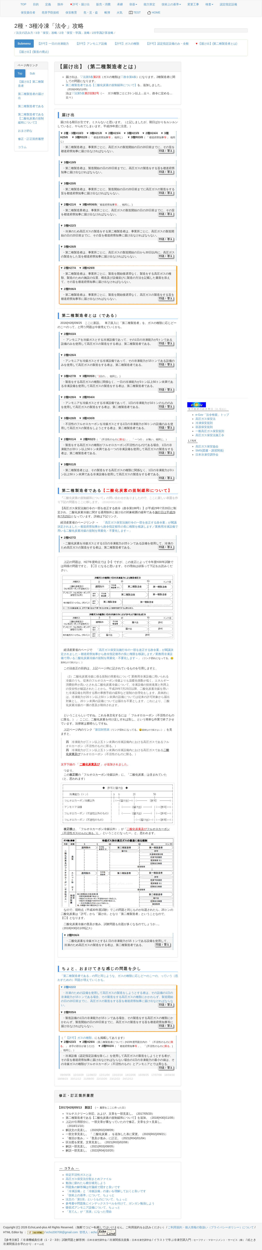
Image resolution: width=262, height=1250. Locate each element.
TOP (23, 4)
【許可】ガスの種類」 (80, 1037)
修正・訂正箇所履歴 (31, 138)
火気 (119, 12)
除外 (60, 4)
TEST (135, 13)
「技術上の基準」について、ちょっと (90, 1195)
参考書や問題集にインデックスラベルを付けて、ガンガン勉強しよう (110, 1203)
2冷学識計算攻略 (103, 32)
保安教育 (71, 12)
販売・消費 (103, 4)
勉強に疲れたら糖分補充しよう (86, 1183)
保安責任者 (28, 12)
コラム (22, 147)
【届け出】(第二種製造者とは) (216, 43)
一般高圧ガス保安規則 (209, 431)
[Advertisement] (217, 123)
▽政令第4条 (129, 77)
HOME (153, 13)
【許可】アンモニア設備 (91, 43)
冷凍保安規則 (204, 423)
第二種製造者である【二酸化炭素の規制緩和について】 (31, 118)
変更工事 (193, 4)
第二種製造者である (31, 106)
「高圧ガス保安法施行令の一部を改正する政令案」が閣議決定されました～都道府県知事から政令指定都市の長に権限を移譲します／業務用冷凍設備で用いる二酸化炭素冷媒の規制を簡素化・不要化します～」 (118, 526)
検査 (209, 4)
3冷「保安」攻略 (46, 32)
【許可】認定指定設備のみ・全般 (167, 43)
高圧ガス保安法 (205, 418)
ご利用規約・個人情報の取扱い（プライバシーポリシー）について (211, 1227)
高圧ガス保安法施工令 (209, 435)
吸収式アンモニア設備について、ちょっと (93, 1207)
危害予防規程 (50, 12)
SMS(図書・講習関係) (209, 450)
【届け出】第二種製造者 (31, 83)
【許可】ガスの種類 (126, 43)
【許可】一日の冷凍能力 (53, 43)
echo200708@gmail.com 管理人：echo (81, 1232)
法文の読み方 (24, 32)
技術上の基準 (171, 4)
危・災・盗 (91, 12)
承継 (120, 4)
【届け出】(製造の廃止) (33, 51)
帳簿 (107, 12)
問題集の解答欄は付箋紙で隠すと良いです (93, 1187)
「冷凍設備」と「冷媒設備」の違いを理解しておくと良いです (106, 1191)
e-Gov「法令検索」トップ (212, 414)
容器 (133, 4)
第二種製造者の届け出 (31, 96)
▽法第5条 (86, 77)
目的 (36, 4)
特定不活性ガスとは (78, 1174)
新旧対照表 (102, 729)
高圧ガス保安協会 (206, 446)
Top (20, 73)
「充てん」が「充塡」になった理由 (89, 1211)
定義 (48, 4)
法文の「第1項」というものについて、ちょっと (97, 1199)
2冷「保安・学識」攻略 (74, 32)
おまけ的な (25, 130)
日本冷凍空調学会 (206, 454)
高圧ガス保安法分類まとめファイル (89, 1178)
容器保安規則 (204, 427)
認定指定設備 (228, 4)
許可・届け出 (80, 4)
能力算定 (149, 4)
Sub (32, 73)
